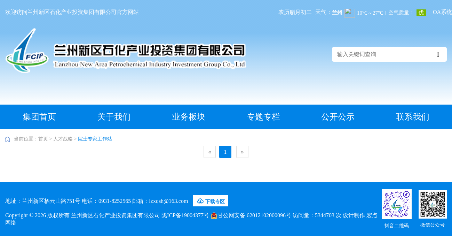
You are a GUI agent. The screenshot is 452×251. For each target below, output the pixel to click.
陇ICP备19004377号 (185, 215)
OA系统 (442, 12)
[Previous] (210, 152)
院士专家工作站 (95, 139)
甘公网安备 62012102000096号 (251, 215)
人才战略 (63, 139)
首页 (43, 139)
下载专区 (210, 201)
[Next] (242, 152)
